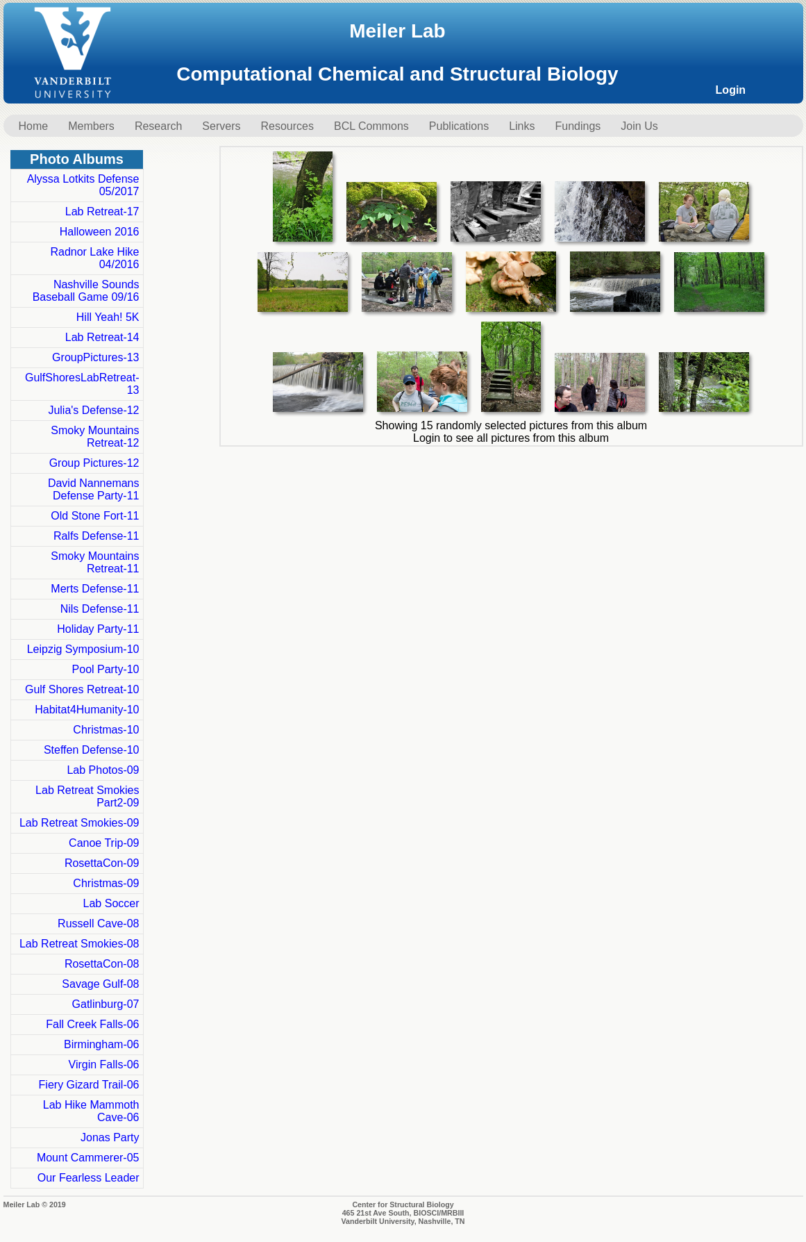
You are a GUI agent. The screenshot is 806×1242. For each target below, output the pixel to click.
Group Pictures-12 (94, 463)
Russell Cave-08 (98, 923)
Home (34, 126)
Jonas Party (110, 1137)
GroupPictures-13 (95, 357)
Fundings (578, 126)
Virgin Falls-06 (104, 1064)
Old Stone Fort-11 (95, 516)
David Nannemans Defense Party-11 (94, 489)
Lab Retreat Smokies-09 (79, 823)
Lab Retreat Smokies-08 (79, 944)
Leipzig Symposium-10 (83, 649)
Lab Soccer (111, 903)
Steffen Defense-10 (92, 750)
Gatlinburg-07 (106, 1004)
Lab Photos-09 (103, 770)
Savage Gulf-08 (100, 984)
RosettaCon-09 (102, 863)
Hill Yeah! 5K (108, 317)
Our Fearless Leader (88, 1178)
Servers (221, 126)
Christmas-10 (106, 730)
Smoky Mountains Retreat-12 (95, 436)
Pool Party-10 (106, 669)
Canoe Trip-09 (104, 843)
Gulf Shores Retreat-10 (82, 689)
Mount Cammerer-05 (88, 1158)
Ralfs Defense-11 (96, 536)
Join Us (639, 126)
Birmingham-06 (101, 1044)
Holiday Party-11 (98, 629)
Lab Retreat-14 (102, 337)
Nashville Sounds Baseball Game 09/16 (86, 291)
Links (522, 126)
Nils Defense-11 (100, 609)
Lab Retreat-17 (102, 211)
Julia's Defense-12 (93, 410)
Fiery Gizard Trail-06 (89, 1085)
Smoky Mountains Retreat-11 (95, 562)
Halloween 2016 (100, 232)
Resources (286, 126)
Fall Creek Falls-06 (92, 1024)
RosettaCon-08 (102, 964)
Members (91, 126)
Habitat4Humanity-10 (87, 709)
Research (158, 126)
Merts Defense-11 (95, 589)
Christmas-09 (106, 883)
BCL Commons (371, 126)
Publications (459, 126)
